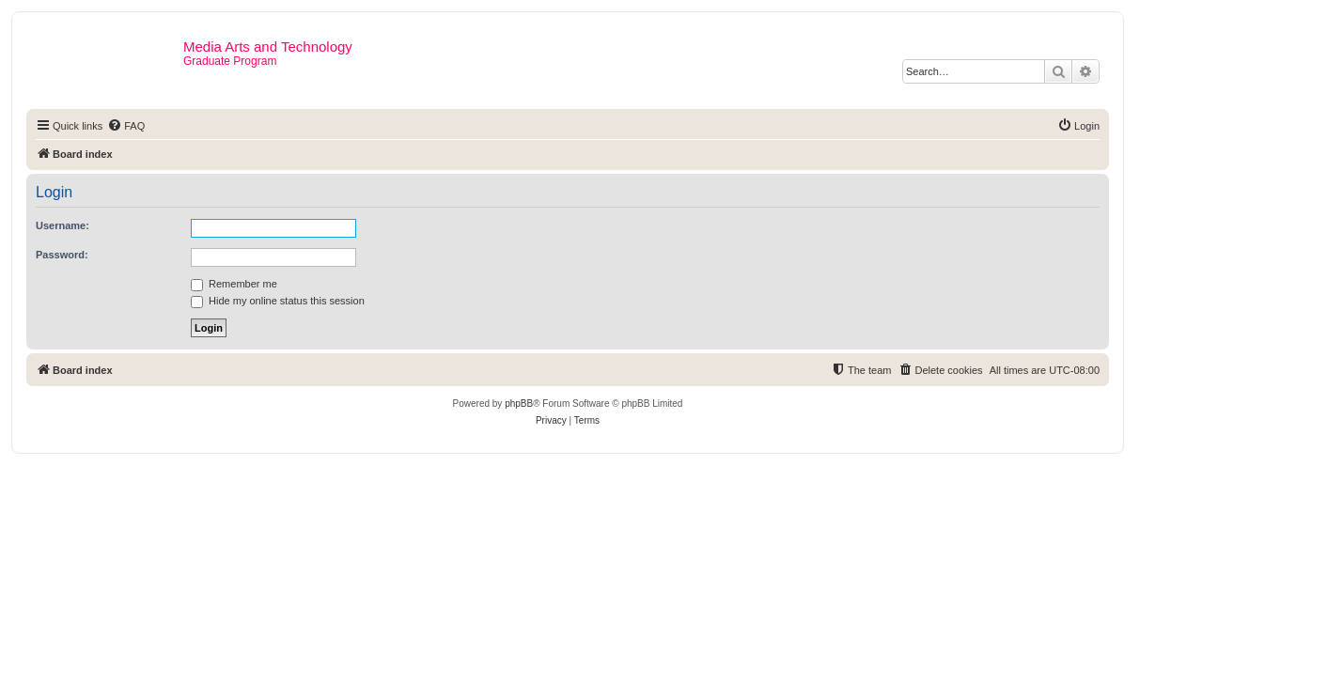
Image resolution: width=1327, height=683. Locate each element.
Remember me (234, 283)
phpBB (519, 403)
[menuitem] (126, 126)
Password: (62, 254)
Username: (62, 225)
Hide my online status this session (278, 300)
